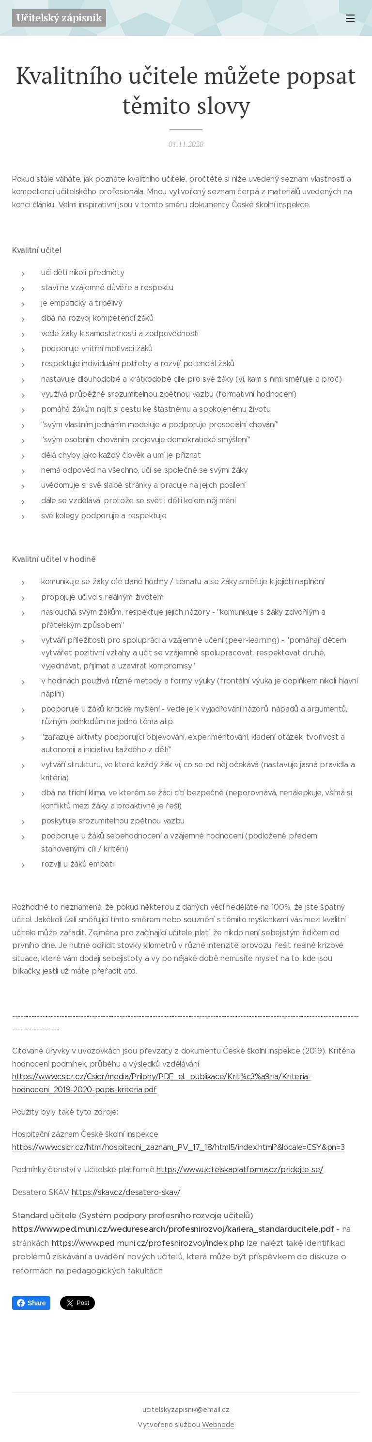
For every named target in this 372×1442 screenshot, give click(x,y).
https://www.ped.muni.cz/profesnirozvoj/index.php (148, 1243)
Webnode (218, 1424)
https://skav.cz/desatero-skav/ (126, 1191)
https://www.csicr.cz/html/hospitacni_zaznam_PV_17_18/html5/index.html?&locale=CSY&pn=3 (178, 1147)
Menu (350, 18)
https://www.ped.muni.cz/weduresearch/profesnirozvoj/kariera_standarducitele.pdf (173, 1229)
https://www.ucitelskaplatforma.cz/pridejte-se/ (239, 1169)
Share (31, 1303)
